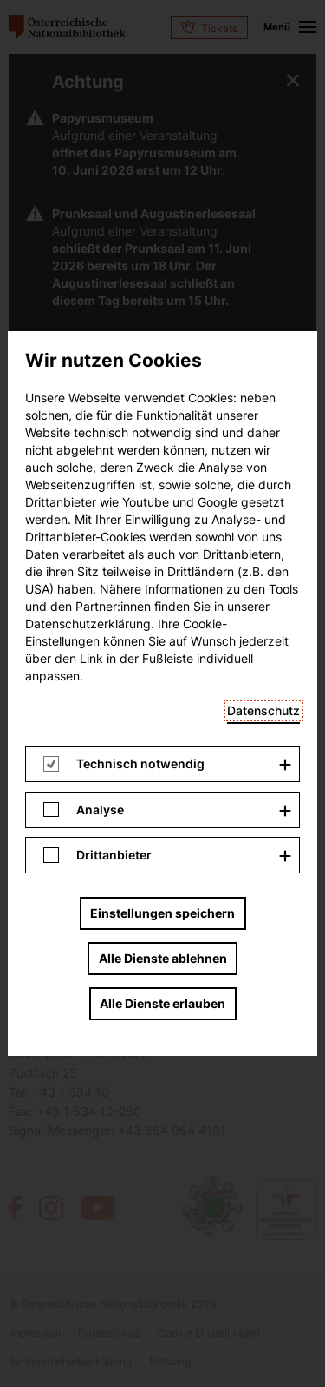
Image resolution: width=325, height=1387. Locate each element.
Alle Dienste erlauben (162, 501)
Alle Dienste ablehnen (163, 456)
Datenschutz (263, 209)
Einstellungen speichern (162, 411)
